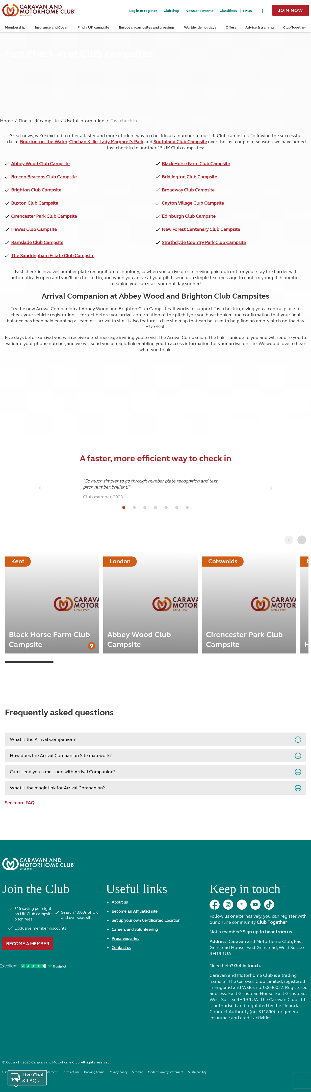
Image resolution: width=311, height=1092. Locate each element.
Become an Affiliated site (135, 911)
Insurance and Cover (51, 27)
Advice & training (259, 27)
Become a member (27, 944)
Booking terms (94, 1072)
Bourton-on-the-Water (43, 141)
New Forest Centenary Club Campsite (201, 229)
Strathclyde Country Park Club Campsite (204, 242)
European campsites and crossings (146, 27)
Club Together (294, 27)
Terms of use (71, 1072)
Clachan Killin (83, 141)
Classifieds (228, 11)
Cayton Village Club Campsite (193, 203)
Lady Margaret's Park (121, 141)
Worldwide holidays (200, 27)
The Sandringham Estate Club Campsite (52, 255)
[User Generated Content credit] (91, 646)
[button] (301, 540)
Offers (231, 27)
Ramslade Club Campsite (37, 242)
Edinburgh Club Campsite (189, 216)
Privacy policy (118, 1072)
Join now (290, 10)
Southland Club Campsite (180, 141)
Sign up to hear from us (267, 932)
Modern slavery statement (166, 1072)
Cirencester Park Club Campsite (44, 216)
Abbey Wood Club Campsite (40, 163)
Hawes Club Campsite (34, 229)
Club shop (171, 11)
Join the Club (36, 891)
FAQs (247, 11)
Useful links (136, 891)
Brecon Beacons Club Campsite (44, 177)
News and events (199, 11)
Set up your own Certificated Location (146, 920)
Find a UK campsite (93, 27)
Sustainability (197, 1072)
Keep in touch (245, 891)
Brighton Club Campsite (36, 190)
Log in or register (143, 11)
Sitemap (137, 1072)
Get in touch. (247, 965)
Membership (15, 27)
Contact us (121, 947)
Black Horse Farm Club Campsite (196, 163)
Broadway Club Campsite (188, 190)
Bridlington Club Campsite (189, 177)
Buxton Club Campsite (34, 203)
